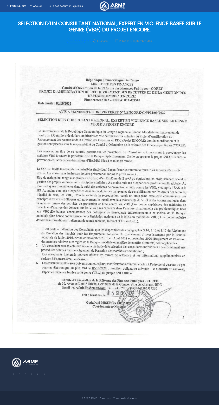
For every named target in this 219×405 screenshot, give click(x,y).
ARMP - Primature (101, 398)
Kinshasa (102, 41)
